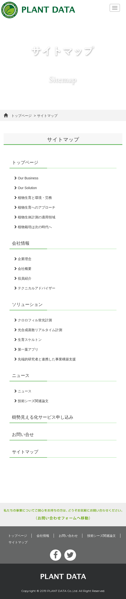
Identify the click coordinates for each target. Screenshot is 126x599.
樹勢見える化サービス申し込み (42, 417)
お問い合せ (23, 434)
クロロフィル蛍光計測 (33, 320)
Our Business (26, 178)
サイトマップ (25, 451)
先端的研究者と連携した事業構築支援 (45, 359)
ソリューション (27, 304)
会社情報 (20, 243)
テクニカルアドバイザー (34, 288)
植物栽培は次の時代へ (33, 227)
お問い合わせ (68, 536)
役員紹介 (22, 278)
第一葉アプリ (26, 349)
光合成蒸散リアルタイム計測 (38, 330)
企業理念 (22, 259)
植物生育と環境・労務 (33, 198)
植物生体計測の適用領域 (34, 217)
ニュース (20, 375)
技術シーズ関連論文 (31, 401)
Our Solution (25, 188)
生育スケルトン (28, 340)
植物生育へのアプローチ (34, 207)
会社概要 (22, 269)
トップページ (18, 115)
